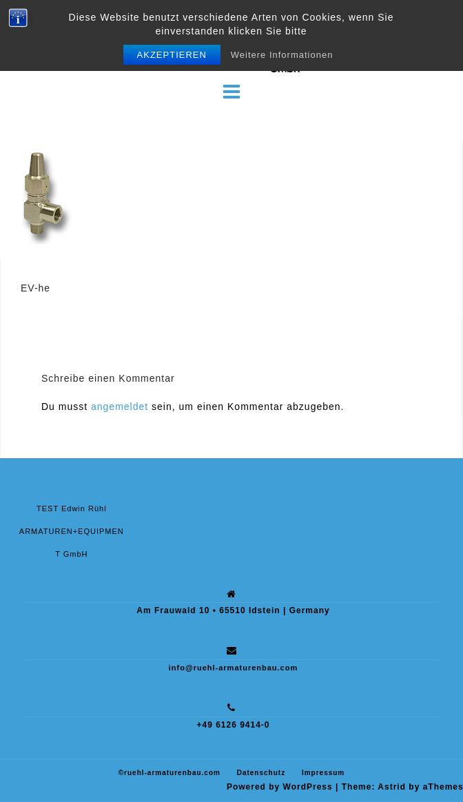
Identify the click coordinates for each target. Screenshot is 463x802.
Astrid (392, 787)
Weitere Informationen (282, 55)
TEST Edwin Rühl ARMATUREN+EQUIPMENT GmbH (71, 531)
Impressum (323, 773)
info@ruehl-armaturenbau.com (233, 668)
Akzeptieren (172, 55)
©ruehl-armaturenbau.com (169, 773)
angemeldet (119, 406)
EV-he (35, 288)
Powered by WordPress (280, 787)
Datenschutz (261, 773)
